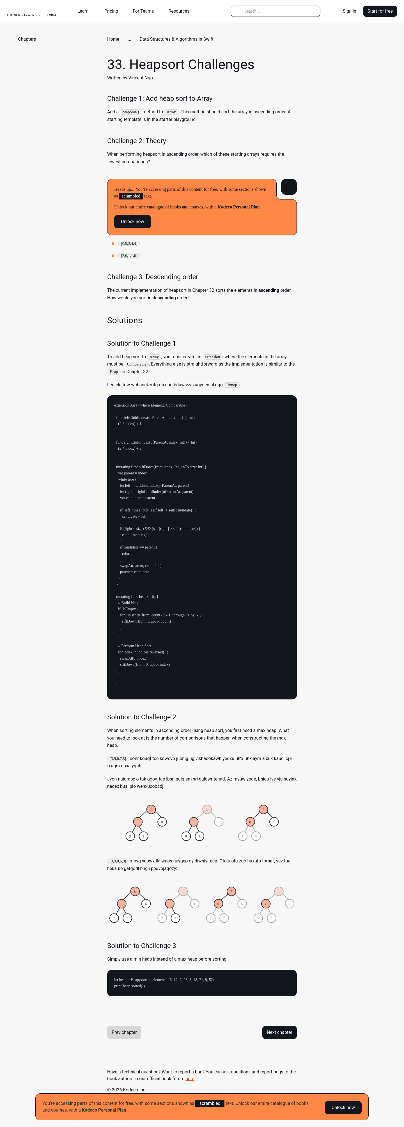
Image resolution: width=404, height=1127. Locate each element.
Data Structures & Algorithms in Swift (177, 39)
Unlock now (343, 1106)
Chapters (27, 39)
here (190, 1078)
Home (113, 39)
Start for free (380, 11)
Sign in (349, 11)
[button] (85, 11)
